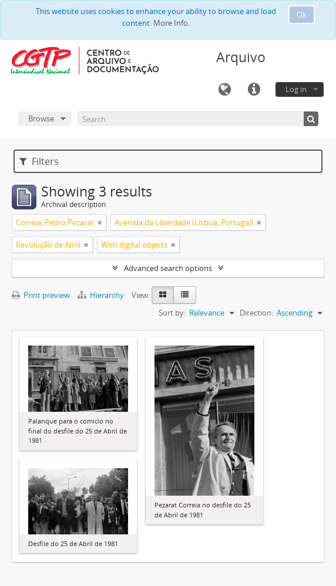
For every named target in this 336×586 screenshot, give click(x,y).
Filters (39, 161)
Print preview (41, 295)
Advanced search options (168, 268)
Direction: (256, 312)
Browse (41, 118)
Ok (302, 14)
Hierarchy (102, 295)
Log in (296, 89)
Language (224, 89)
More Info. (171, 23)
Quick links (253, 89)
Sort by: (172, 312)
